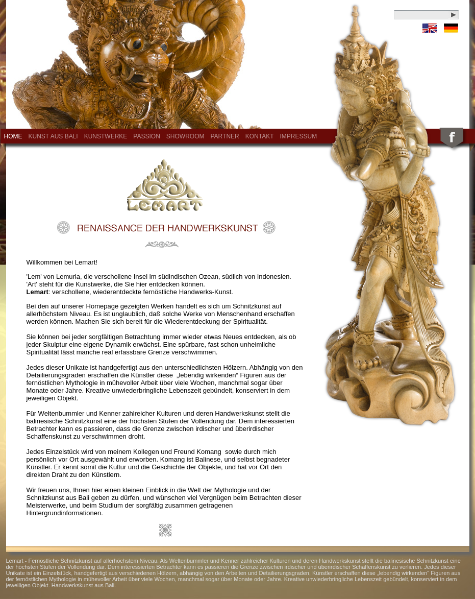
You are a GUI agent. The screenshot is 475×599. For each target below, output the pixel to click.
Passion (146, 136)
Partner (224, 136)
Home (13, 136)
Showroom (185, 136)
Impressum (298, 136)
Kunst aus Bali (53, 136)
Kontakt (259, 136)
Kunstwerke (106, 136)
